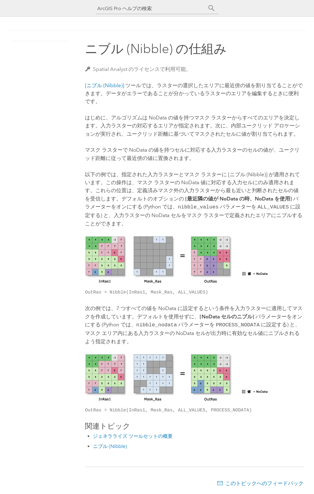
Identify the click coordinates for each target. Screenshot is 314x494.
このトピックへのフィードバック (264, 482)
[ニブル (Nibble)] (104, 85)
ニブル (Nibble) (110, 445)
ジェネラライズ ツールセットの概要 (133, 435)
